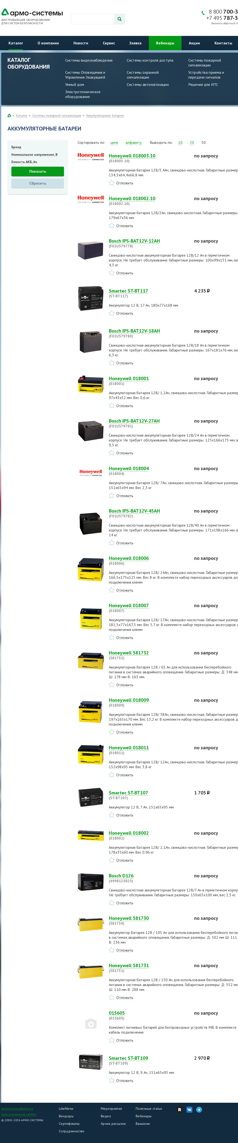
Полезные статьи (149, 1108)
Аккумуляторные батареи (105, 115)
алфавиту (134, 142)
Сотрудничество (72, 1131)
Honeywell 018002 (148, 835)
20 (192, 142)
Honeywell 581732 (148, 655)
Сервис (109, 43)
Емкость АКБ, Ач (24, 162)
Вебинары (165, 43)
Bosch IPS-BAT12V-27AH (148, 423)
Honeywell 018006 (148, 560)
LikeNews (66, 1108)
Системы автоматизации (148, 84)
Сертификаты (69, 1123)
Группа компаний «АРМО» (19, 1114)
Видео (106, 1116)
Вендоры (66, 1116)
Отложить (124, 182)
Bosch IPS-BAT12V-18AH (148, 333)
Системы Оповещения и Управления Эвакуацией (85, 75)
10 (180, 142)
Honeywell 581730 (148, 920)
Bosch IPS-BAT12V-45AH (148, 513)
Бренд (16, 147)
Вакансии (143, 1123)
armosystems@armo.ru (17, 1108)
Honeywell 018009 (148, 702)
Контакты (223, 43)
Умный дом (74, 84)
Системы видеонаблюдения (88, 60)
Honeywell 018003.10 (148, 158)
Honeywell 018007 (148, 607)
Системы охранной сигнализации (143, 75)
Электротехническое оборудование (83, 94)
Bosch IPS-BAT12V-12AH (148, 243)
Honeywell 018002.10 (148, 200)
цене (114, 142)
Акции (194, 43)
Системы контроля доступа (150, 60)
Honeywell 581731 (148, 967)
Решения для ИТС (203, 84)
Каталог (15, 43)
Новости (80, 43)
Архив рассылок (113, 1123)
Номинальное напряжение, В (34, 154)
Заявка (135, 43)
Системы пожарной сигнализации (56, 115)
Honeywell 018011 (148, 750)
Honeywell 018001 (148, 380)
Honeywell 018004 (148, 470)
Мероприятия (111, 1108)
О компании (48, 43)
